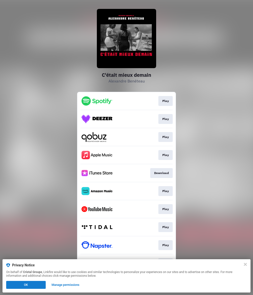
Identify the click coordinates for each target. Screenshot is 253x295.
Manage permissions (66, 285)
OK (26, 285)
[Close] (245, 264)
